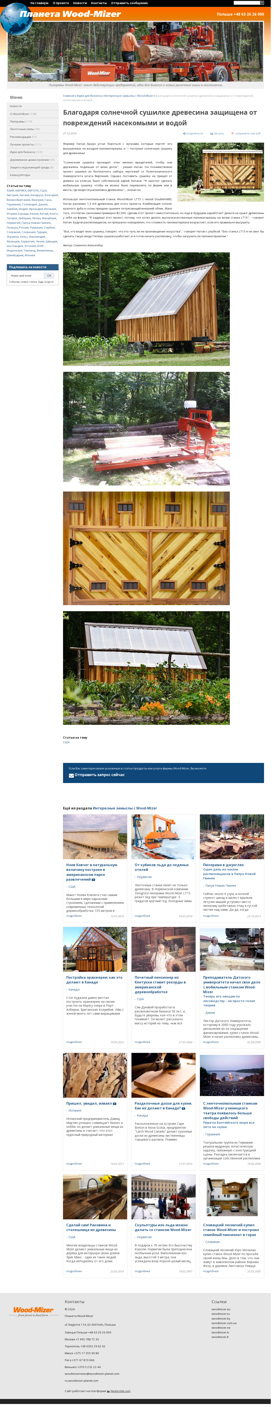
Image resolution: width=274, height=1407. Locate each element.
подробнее (74, 916)
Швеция (51, 241)
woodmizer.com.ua (224, 1323)
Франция (13, 241)
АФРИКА (20, 190)
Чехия (40, 241)
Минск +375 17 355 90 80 (82, 1353)
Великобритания (18, 200)
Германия (14, 204)
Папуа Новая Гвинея (36, 223)
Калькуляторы (20, 175)
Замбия (12, 209)
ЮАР (40, 246)
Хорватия (27, 241)
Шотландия (15, 246)
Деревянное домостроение (32, 160)
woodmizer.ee (221, 1328)
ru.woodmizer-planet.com (81, 1381)
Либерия (24, 218)
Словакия (13, 232)
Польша (12, 227)
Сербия (49, 227)
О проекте (61, 3)
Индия (23, 209)
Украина (13, 237)
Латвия (12, 218)
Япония (30, 255)
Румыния (36, 227)
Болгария (51, 195)
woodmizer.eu (221, 1309)
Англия (24, 195)
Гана (48, 200)
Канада (23, 214)
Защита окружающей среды (32, 167)
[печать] (217, 133)
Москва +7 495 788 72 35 (82, 1339)
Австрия (12, 195)
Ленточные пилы (25, 129)
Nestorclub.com (120, 1391)
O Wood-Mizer (23, 114)
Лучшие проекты (25, 144)
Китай (44, 214)
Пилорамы (21, 121)
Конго (54, 214)
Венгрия (37, 200)
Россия (24, 227)
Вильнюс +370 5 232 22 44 (83, 1367)
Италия (12, 214)
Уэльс (24, 237)
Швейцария (15, 255)
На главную (40, 3)
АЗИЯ (10, 190)
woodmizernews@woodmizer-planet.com (92, 1374)
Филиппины (45, 250)
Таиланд (29, 250)
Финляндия (37, 237)
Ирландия (36, 209)
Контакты (99, 3)
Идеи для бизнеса (26, 152)
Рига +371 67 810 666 (79, 1360)
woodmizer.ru (221, 1314)
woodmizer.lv (220, 1332)
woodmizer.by (221, 1318)
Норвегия (13, 223)
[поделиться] (192, 133)
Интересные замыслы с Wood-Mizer (128, 96)
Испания (50, 209)
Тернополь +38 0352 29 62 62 (85, 1346)
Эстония (30, 246)
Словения (29, 232)
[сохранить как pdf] (246, 133)
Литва (36, 218)
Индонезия (14, 250)
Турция (42, 232)
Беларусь (37, 195)
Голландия (29, 204)
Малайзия (49, 218)
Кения (34, 214)
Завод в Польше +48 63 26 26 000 (88, 1332)
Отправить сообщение (129, 3)
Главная (68, 96)
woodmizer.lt (220, 1337)
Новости (80, 3)
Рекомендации (23, 137)
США (43, 190)
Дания (42, 204)
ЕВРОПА (33, 190)
